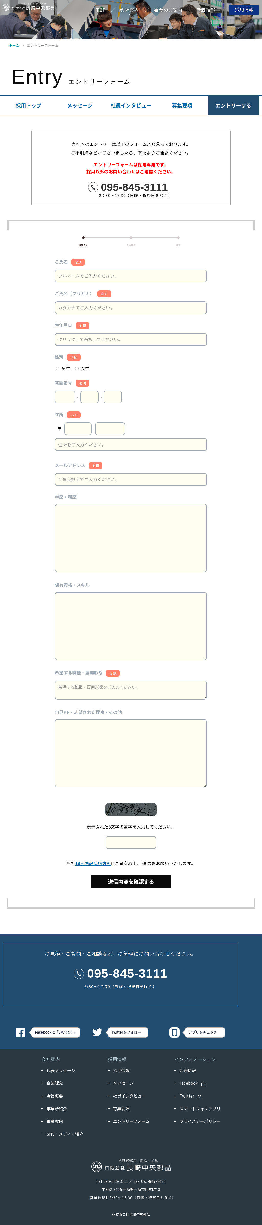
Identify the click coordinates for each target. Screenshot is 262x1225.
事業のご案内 (163, 12)
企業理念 (55, 1083)
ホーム (14, 45)
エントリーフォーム (131, 1121)
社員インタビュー (131, 105)
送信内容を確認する (131, 881)
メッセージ (80, 105)
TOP (96, 12)
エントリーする (233, 105)
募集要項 (182, 105)
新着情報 (200, 12)
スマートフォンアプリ (200, 1108)
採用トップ (28, 105)
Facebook (192, 1083)
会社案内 (124, 12)
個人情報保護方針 (94, 863)
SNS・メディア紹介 (65, 1134)
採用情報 (239, 11)
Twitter (190, 1096)
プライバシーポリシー (200, 1121)
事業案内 (55, 1121)
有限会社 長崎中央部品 (133, 1214)
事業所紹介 (57, 1108)
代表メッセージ (61, 1070)
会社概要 (55, 1096)
